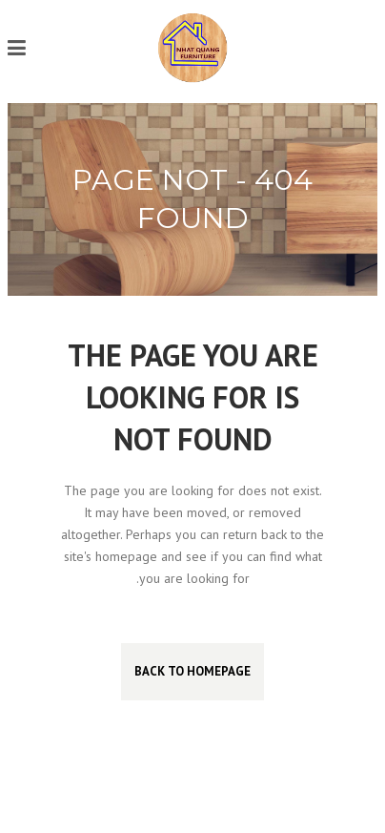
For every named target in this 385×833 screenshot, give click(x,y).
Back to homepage (192, 671)
